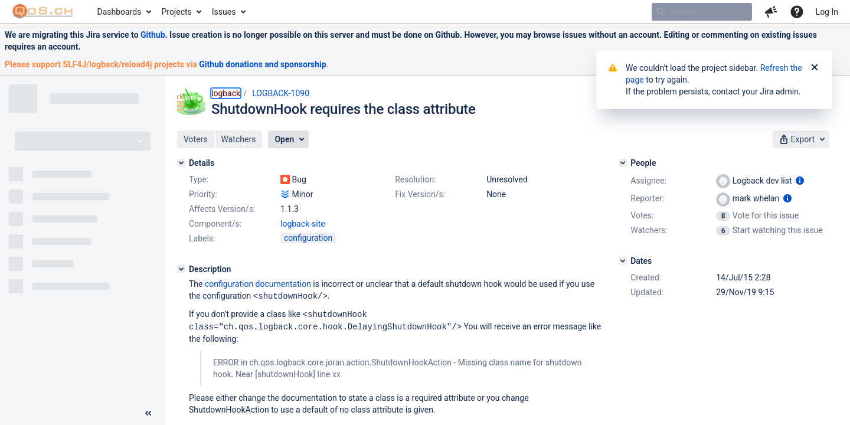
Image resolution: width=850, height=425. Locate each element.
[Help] (797, 12)
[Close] (814, 68)
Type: (198, 179)
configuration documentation (258, 284)
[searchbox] (702, 12)
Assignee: (648, 180)
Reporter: (647, 198)
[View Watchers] (724, 230)
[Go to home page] (43, 12)
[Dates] (623, 261)
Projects (176, 12)
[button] (771, 12)
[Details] (181, 163)
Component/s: (215, 223)
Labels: (202, 238)
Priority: (203, 194)
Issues (224, 12)
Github (152, 35)
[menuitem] (123, 12)
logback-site (302, 223)
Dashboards (119, 12)
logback (225, 93)
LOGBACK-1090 (280, 93)
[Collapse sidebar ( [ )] (148, 413)
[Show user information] (800, 180)
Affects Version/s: (222, 209)
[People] (623, 163)
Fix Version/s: (420, 194)
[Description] (181, 269)
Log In (827, 12)
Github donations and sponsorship (262, 64)
